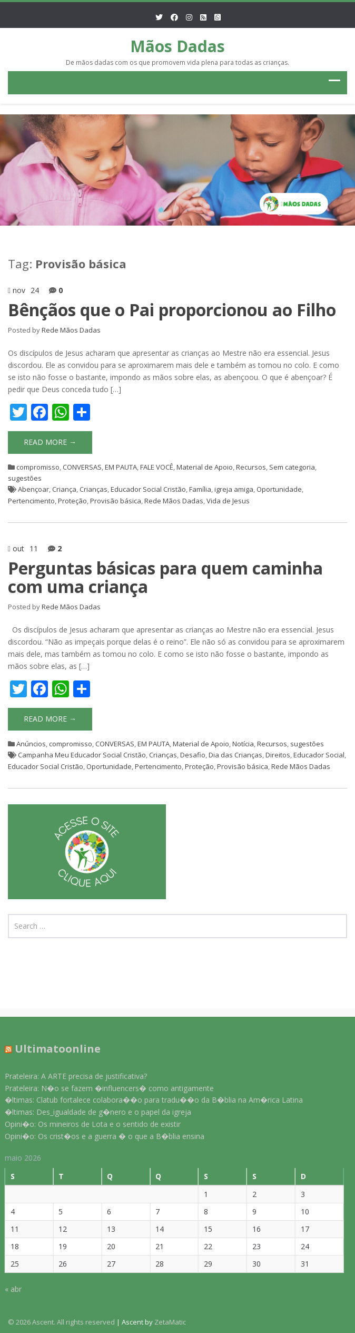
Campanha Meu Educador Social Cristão (82, 755)
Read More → (50, 442)
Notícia (243, 743)
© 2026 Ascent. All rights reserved (61, 1322)
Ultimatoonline (52, 1049)
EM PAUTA (121, 467)
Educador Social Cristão (148, 489)
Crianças (93, 489)
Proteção (72, 500)
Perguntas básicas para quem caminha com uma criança (165, 577)
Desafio (192, 755)
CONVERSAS (82, 467)
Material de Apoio (204, 467)
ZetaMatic (170, 1322)
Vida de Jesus (228, 500)
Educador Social (318, 755)
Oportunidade (279, 489)
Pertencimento (31, 500)
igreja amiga (233, 489)
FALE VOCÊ (156, 467)
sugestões (25, 478)
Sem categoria (292, 467)
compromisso (38, 467)
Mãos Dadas (177, 46)
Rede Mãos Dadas (71, 330)
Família (200, 489)
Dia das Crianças (235, 755)
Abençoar (33, 489)
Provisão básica (115, 500)
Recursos (251, 467)
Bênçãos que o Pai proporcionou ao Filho (172, 309)
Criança (64, 489)
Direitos (277, 755)
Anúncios (31, 743)
